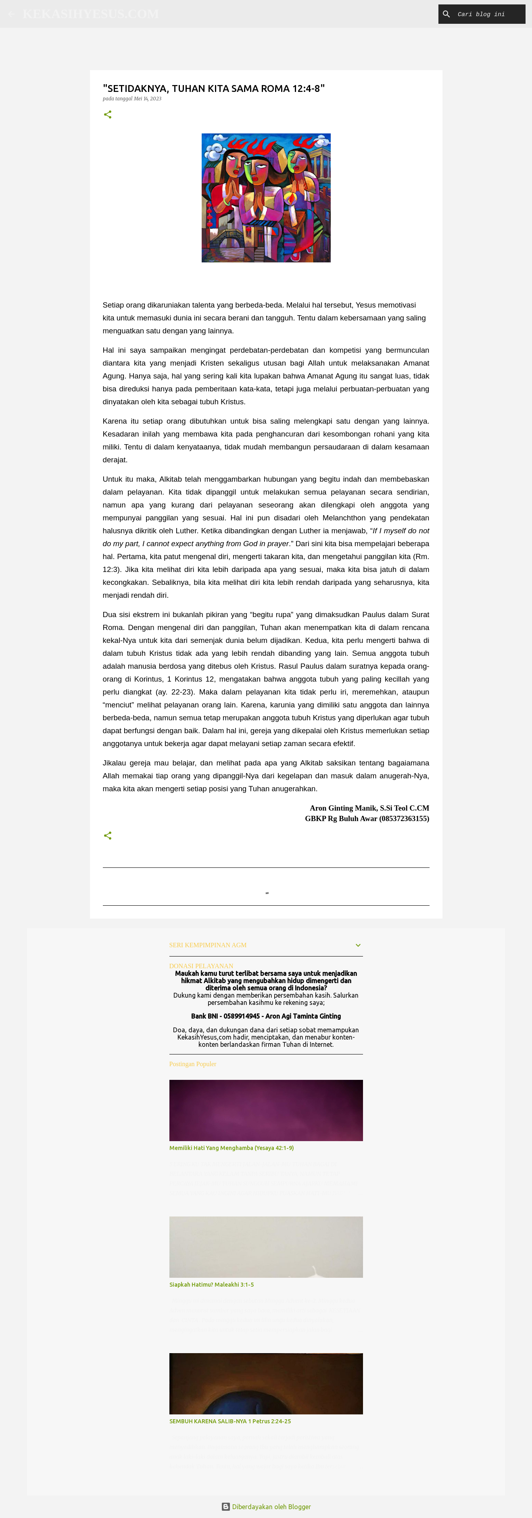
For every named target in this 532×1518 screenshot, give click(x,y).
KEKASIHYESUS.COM (91, 13)
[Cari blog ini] (483, 14)
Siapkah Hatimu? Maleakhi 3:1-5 (211, 1284)
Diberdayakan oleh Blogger (266, 1506)
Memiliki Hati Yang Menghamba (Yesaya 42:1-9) (231, 1148)
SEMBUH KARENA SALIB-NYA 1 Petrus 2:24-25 (230, 1421)
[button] (108, 115)
